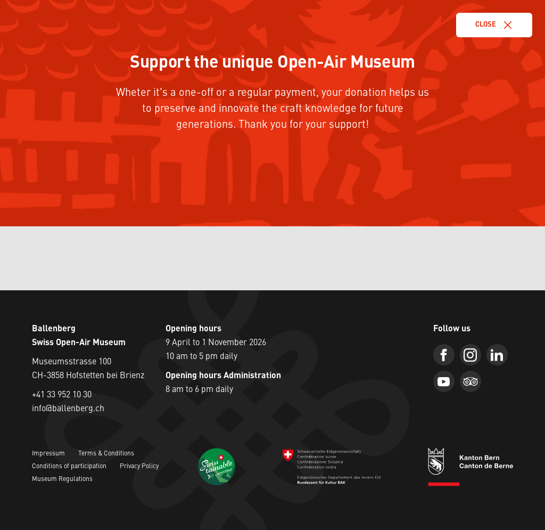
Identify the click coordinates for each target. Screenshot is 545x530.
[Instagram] (470, 354)
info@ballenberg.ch (68, 409)
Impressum (48, 454)
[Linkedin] (497, 354)
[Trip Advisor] (470, 381)
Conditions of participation (69, 466)
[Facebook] (444, 354)
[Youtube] (444, 381)
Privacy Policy (139, 466)
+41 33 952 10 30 (62, 395)
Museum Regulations (62, 479)
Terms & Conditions (106, 454)
